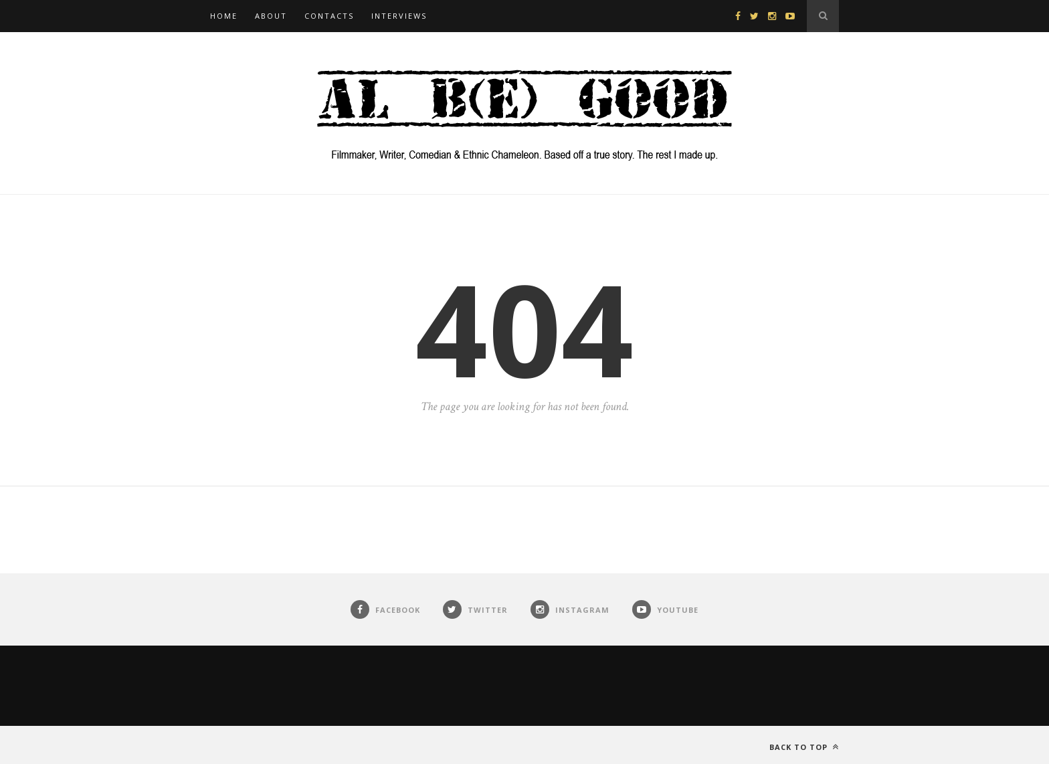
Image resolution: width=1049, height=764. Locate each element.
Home (223, 16)
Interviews (399, 16)
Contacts (329, 16)
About (271, 16)
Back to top (804, 747)
